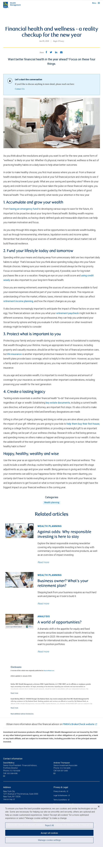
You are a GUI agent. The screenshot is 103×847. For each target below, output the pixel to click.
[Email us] (4, 776)
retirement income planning (18, 301)
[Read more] (14, 693)
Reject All (49, 825)
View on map (8, 799)
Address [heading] (7, 787)
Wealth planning (51, 503)
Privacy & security (60, 791)
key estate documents (58, 402)
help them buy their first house (83, 423)
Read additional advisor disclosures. (22, 714)
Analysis (44, 616)
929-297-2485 (62, 771)
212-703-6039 (65, 768)
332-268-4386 (12, 773)
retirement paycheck (67, 313)
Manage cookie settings (49, 840)
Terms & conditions (60, 800)
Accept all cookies (49, 833)
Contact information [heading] (12, 758)
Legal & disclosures (61, 795)
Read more (43, 562)
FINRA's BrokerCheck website (78, 724)
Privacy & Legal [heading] (61, 787)
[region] (51, 825)
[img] (19, 531)
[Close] (99, 806)
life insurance (14, 354)
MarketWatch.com (49, 670)
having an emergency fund (23, 208)
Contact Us (20, 89)
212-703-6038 (15, 771)
